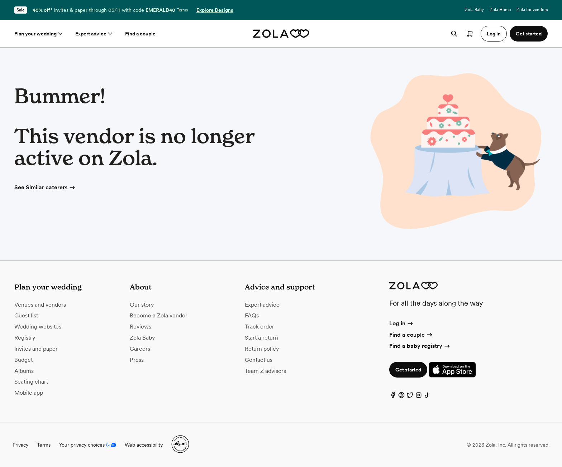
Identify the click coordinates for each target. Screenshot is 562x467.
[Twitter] (410, 396)
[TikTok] (427, 396)
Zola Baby (474, 9)
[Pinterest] (401, 396)
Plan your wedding (39, 33)
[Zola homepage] (281, 33)
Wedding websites (37, 326)
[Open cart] (470, 34)
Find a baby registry (420, 345)
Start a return (261, 337)
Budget (23, 359)
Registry (24, 337)
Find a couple (140, 34)
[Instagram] (418, 396)
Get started (408, 370)
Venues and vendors (40, 304)
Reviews (140, 326)
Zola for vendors (532, 9)
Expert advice (94, 33)
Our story (142, 304)
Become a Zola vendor (158, 315)
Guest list (26, 315)
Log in (401, 323)
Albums (24, 371)
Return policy (262, 348)
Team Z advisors (265, 371)
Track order (259, 326)
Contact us (258, 359)
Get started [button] (529, 34)
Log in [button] (494, 34)
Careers (140, 348)
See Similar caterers (45, 187)
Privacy (20, 445)
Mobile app (28, 392)
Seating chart (31, 381)
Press (137, 359)
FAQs (252, 315)
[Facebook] (392, 396)
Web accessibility (144, 445)
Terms (182, 10)
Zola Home (500, 9)
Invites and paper (36, 348)
